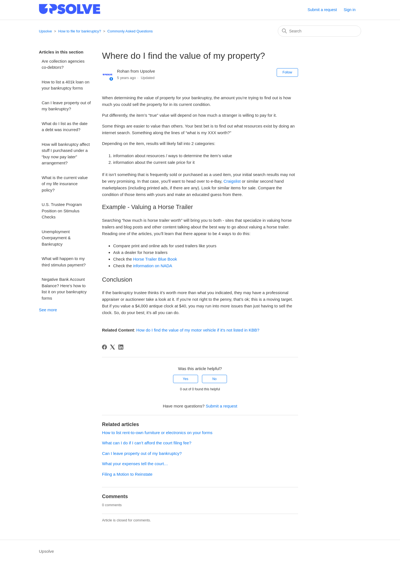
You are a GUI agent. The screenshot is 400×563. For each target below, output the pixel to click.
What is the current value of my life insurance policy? (65, 183)
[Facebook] (104, 347)
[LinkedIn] (120, 347)
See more (48, 309)
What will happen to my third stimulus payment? (64, 261)
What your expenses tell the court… (135, 463)
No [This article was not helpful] (214, 379)
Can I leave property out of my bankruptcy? (66, 105)
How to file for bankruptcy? (79, 31)
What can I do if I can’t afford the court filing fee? (146, 442)
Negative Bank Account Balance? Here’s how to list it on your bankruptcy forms (64, 288)
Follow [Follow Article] (287, 72)
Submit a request (322, 9)
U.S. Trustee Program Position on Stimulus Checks (62, 210)
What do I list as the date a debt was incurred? (65, 126)
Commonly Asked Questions (130, 31)
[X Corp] (112, 347)
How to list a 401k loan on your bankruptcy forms (65, 85)
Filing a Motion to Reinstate (127, 474)
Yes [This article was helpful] (185, 379)
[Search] (319, 31)
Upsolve (45, 31)
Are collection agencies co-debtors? (63, 64)
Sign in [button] (350, 9)
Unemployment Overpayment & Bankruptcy (56, 237)
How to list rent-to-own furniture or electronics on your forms (157, 432)
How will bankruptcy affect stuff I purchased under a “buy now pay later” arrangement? (66, 153)
